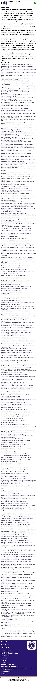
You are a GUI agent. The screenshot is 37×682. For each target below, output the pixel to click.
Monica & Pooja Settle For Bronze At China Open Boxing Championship (17, 630)
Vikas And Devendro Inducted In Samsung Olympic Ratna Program (16, 459)
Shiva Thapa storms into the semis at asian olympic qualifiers (15, 360)
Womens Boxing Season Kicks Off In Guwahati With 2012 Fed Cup (16, 411)
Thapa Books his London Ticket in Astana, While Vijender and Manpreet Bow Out (18, 358)
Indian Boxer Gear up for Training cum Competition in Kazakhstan (16, 350)
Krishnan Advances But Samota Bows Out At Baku (12, 513)
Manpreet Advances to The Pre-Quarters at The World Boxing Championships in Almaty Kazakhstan (15, 78)
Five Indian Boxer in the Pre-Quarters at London (12, 277)
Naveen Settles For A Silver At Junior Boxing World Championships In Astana (18, 572)
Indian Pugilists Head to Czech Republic (10, 393)
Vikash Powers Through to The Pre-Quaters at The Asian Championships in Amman (18, 120)
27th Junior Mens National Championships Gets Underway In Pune (16, 559)
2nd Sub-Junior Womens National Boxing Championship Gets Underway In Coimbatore (18, 581)
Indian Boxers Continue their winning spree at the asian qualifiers (16, 362)
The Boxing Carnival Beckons (7, 528)
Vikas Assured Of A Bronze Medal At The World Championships (15, 485)
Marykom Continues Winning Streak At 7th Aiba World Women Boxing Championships (17, 320)
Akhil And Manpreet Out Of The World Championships (13, 501)
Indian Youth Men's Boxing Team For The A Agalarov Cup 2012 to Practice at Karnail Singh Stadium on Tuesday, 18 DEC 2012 (18, 163)
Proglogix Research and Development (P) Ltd (18, 680)
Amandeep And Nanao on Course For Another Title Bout (14, 213)
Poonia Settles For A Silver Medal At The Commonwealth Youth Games (17, 533)
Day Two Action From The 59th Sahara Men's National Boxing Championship (18, 215)
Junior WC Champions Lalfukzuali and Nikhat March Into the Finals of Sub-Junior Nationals (18, 309)
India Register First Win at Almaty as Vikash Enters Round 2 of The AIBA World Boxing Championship (18, 83)
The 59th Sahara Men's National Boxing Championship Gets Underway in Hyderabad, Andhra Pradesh (17, 219)
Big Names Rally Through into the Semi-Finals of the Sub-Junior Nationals (18, 245)
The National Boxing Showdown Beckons (10, 217)
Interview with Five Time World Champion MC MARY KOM (14, 288)
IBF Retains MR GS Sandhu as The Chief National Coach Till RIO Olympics (17, 64)
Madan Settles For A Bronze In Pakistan (10, 422)
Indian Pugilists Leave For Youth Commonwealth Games (14, 547)
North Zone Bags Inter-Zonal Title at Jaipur (10, 300)
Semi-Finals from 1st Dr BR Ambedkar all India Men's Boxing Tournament (17, 259)
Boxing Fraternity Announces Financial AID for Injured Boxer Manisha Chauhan (16, 231)
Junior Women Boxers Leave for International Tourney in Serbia (15, 297)
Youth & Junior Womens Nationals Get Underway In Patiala (14, 526)
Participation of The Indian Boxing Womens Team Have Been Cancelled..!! (18, 550)
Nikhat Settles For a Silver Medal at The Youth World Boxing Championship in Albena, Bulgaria (18, 92)
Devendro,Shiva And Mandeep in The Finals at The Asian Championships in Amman (18, 114)
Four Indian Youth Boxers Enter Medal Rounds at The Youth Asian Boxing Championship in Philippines (17, 148)
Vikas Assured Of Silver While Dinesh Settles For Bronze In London (16, 448)
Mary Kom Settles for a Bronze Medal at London (12, 264)
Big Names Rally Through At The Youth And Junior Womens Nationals (17, 518)
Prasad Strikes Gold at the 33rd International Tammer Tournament (16, 222)
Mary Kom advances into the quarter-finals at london (13, 269)
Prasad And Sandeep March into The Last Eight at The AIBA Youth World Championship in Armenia (17, 182)
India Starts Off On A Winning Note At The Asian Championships (15, 567)
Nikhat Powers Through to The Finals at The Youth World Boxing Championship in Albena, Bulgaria (15, 95)
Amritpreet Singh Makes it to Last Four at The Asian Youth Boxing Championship (16, 151)
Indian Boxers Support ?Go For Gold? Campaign (12, 418)
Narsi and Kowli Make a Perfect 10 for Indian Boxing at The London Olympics (18, 306)
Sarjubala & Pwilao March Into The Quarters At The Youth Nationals (16, 524)
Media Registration (5, 650)
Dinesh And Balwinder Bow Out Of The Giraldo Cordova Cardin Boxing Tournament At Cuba (17, 621)
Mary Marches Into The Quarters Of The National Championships (16, 470)
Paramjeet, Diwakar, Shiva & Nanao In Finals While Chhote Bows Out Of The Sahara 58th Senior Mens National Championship (18, 433)
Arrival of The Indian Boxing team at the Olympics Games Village (16, 286)
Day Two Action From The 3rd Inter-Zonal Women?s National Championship (18, 426)
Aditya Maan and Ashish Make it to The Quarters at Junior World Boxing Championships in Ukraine (17, 103)
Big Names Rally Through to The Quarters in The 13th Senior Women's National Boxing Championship (17, 199)
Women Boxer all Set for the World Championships (12, 337)
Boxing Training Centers (7, 652)
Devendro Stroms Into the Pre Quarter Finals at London (13, 279)
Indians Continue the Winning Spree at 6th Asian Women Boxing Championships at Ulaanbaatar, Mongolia (15, 390)
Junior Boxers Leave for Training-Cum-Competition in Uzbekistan (16, 228)
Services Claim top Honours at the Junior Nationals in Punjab (15, 318)
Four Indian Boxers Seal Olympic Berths (10, 492)
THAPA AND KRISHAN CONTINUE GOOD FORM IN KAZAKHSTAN (14, 348)
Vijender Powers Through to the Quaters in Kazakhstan (13, 366)
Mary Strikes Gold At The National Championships (12, 463)
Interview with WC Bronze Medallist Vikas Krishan (12, 298)
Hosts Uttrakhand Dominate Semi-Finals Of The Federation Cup (15, 455)
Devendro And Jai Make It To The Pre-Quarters (11, 493)
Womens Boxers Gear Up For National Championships (13, 476)
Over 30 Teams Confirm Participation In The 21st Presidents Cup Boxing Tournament (17, 610)
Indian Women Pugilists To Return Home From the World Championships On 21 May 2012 (18, 313)
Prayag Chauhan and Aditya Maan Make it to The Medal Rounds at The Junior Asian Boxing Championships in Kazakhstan (17, 139)
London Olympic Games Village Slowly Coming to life (13, 290)
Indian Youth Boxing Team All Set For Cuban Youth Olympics (15, 593)
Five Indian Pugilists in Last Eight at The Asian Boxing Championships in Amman (17, 122)
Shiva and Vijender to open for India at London (11, 282)
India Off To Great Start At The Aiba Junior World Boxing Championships (17, 586)
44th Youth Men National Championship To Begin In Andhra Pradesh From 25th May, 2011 (18, 634)
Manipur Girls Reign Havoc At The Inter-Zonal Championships (15, 424)
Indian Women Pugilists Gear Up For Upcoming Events (13, 416)
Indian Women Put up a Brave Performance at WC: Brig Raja (14, 311)
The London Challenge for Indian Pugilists (10, 284)
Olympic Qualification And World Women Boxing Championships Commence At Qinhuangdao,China (16, 333)
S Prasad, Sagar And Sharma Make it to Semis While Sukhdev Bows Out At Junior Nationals (18, 328)
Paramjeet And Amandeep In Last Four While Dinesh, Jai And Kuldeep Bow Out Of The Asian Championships (18, 565)
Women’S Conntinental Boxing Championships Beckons (14, 402)
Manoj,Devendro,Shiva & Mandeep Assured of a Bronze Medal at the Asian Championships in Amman (18, 111)
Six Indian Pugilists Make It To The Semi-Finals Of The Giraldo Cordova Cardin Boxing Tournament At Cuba (17, 618)
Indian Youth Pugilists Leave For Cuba (9, 591)
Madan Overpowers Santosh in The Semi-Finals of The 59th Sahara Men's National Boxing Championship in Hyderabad (18, 209)
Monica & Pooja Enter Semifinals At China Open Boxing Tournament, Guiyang (16, 627)
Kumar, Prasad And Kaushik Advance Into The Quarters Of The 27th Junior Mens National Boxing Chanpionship (18, 557)
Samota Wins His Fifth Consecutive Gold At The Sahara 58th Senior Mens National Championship (17, 430)
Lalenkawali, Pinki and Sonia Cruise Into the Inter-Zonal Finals (15, 295)
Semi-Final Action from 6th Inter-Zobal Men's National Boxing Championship (18, 302)
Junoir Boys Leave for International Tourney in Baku (12, 335)
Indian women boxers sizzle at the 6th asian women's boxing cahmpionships (18, 370)
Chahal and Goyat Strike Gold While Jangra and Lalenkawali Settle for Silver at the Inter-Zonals (18, 292)
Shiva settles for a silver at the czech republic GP (12, 372)
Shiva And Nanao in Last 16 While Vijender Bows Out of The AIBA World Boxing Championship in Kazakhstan (18, 73)
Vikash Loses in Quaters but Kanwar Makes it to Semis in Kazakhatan (16, 344)
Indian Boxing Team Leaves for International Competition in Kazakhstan (17, 413)
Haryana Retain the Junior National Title (10, 236)
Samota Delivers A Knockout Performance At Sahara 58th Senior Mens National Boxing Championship (17, 436)
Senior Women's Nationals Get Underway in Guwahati (13, 201)
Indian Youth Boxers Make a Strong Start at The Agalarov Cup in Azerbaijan (18, 159)
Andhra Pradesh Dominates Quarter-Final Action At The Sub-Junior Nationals (16, 543)
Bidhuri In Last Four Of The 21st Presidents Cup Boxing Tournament (16, 603)
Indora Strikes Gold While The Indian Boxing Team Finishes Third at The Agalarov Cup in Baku (17, 157)
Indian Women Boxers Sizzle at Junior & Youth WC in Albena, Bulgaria (16, 100)
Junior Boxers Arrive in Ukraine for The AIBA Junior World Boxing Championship (15, 106)
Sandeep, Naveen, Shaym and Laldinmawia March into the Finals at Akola (18, 244)
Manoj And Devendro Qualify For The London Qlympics (13, 490)
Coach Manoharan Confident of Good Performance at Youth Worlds (17, 206)
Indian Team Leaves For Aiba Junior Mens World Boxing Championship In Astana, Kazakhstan (17, 589)
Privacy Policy (4, 659)
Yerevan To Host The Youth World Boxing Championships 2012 (15, 240)
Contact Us (4, 662)
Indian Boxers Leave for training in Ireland (10, 304)
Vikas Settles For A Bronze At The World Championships (13, 478)
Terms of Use (4, 657)
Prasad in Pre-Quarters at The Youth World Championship (14, 186)
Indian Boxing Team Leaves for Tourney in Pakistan (12, 428)
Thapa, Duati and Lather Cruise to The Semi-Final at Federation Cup (16, 457)
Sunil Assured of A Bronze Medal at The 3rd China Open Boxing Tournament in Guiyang (18, 127)
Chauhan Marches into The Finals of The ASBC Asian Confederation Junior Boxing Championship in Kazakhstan (18, 136)
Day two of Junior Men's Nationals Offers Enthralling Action (14, 330)
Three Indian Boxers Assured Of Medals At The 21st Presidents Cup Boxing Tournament (17, 601)
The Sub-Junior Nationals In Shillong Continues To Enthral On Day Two (17, 549)
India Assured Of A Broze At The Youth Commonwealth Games (15, 540)
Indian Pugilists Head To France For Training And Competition (15, 538)
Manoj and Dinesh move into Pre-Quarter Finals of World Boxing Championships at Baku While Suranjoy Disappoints (15, 507)
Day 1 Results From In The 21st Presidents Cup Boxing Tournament (16, 605)
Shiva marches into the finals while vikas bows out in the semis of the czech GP (18, 377)
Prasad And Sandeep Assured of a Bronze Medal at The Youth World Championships (16, 179)
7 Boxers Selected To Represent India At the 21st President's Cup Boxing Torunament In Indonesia (17, 616)
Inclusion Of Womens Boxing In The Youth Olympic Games (14, 598)
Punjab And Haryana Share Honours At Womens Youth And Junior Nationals (18, 515)
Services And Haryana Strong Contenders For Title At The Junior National (17, 554)
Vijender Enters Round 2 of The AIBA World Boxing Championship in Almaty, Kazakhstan (18, 76)
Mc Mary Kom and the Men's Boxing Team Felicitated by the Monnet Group (18, 253)
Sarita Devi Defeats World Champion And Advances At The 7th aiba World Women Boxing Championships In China (18, 323)
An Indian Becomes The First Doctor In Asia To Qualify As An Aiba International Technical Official (16, 637)
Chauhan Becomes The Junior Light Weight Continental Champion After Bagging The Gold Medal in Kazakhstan (17, 133)
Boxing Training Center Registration (9, 653)
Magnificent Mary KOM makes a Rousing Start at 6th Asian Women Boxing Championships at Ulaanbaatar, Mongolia (18, 395)
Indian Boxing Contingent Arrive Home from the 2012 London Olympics (17, 257)
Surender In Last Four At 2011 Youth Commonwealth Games (14, 536)
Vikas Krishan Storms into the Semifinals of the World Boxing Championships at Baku (18, 487)
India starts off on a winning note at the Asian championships (15, 569)
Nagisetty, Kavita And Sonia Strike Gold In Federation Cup (14, 453)
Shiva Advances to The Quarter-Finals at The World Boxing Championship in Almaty (18, 70)
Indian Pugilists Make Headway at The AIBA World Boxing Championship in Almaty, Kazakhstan (18, 67)
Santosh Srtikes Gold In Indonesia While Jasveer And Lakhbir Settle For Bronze (18, 595)
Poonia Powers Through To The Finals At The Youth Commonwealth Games (18, 534)
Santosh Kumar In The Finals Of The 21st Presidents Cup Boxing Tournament (18, 597)
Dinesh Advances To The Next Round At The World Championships (16, 516)
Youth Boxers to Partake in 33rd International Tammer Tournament (16, 226)
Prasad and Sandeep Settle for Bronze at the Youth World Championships (18, 175)
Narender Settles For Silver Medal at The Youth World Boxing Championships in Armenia (18, 169)
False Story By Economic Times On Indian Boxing (12, 446)
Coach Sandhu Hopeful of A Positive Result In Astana (13, 420)
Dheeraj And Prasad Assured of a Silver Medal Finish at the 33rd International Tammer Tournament (18, 224)
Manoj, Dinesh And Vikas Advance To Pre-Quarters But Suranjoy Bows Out (18, 505)
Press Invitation (4, 255)
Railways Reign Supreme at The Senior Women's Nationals (14, 188)
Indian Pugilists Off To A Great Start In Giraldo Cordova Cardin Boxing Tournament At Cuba (17, 624)
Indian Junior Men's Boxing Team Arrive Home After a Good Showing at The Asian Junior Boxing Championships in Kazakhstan (18, 130)
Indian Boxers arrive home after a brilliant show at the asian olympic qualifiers (16, 353)
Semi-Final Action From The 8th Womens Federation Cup (14, 409)
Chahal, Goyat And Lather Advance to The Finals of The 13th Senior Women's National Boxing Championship (16, 191)
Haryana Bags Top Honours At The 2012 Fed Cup (12, 407)
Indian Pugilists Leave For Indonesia (9, 607)
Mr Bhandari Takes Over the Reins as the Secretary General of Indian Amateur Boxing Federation (16, 234)
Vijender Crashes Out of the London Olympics (11, 267)
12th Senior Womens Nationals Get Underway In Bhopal (13, 471)
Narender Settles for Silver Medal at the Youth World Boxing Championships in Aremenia (18, 172)
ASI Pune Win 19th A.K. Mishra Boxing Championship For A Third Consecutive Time (18, 400)
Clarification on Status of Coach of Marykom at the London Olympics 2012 (18, 271)
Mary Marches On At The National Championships (12, 465)
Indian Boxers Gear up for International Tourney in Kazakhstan (15, 415)
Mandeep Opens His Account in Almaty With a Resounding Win (15, 81)
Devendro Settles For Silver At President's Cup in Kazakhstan (14, 339)
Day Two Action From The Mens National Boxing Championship (15, 440)
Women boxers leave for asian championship (11, 397)
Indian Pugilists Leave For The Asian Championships (12, 571)
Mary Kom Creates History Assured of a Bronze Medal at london (15, 265)
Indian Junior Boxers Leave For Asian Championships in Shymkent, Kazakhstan (16, 142)
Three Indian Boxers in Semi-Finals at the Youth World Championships (17, 176)
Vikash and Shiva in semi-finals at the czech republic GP (14, 382)
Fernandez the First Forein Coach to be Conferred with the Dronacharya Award (17, 251)
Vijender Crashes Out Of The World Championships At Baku (14, 503)
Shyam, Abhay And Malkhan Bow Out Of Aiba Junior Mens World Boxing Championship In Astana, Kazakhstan (17, 584)
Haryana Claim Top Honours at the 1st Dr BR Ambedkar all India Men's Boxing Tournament (18, 261)
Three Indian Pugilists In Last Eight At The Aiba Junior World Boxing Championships (16, 578)
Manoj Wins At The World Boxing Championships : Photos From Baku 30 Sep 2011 (18, 510)
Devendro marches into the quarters (9, 273)
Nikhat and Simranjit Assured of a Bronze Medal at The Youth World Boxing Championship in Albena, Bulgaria (18, 98)
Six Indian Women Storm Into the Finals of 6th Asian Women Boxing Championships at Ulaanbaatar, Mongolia (16, 380)
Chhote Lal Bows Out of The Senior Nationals (11, 211)
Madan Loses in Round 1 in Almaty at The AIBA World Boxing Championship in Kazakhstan (18, 86)
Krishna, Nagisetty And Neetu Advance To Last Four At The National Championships (16, 467)
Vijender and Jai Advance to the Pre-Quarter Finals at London (15, 281)
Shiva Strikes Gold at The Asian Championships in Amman (14, 108)
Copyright (3, 660)
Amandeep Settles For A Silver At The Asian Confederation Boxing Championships (16, 562)
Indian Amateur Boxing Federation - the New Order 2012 (13, 238)
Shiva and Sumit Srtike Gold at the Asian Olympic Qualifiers (14, 355)
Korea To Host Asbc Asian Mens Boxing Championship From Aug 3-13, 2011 (17, 631)
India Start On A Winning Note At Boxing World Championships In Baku (17, 522)
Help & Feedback (5, 655)
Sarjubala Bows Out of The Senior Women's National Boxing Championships (18, 197)
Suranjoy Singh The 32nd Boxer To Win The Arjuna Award (14, 552)
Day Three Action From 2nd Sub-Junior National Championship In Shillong (18, 545)
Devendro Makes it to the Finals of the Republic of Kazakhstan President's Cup (18, 341)
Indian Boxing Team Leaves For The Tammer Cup (12, 450)
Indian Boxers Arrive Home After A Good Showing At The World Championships (15, 474)
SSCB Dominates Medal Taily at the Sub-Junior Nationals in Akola (16, 242)
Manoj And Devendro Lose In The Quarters (10, 483)
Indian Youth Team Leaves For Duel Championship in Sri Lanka (15, 193)
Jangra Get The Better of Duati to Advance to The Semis (14, 195)
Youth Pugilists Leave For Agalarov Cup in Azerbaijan (13, 161)
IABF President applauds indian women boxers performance (14, 374)
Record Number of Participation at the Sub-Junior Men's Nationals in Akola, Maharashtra (18, 248)
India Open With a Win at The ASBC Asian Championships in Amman (16, 125)
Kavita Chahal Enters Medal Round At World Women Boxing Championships (18, 316)
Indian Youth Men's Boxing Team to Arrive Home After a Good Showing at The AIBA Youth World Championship (18, 166)
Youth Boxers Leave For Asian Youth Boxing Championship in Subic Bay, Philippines (17, 154)
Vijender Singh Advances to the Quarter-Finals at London (14, 275)
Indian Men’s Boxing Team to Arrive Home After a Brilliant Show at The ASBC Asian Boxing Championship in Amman (18, 117)
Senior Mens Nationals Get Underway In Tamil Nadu (12, 442)
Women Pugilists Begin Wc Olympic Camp (10, 461)
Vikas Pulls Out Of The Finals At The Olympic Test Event (13, 444)
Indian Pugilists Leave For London (8, 452)
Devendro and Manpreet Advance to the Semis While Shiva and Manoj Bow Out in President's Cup (18, 346)
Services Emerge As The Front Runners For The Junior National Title (16, 325)
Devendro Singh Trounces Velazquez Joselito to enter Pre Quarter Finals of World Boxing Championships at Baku (18, 499)
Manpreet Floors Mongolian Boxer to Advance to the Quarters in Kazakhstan (18, 364)
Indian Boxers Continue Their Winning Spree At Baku (13, 520)
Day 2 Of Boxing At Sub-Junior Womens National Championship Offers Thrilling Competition (17, 575)
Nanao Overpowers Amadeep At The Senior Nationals (13, 438)
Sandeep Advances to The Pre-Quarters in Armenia (13, 184)
